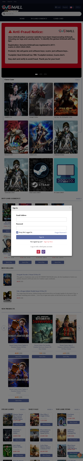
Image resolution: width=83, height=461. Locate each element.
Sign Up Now (48, 242)
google (38, 252)
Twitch (43, 252)
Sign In (41, 237)
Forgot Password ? (61, 232)
